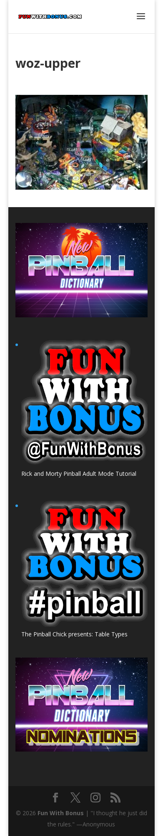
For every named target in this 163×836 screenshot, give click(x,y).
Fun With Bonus (61, 813)
